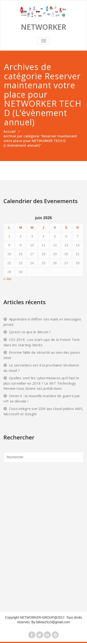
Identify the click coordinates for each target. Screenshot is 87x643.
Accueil (9, 131)
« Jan (7, 279)
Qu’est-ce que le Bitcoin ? (30, 332)
